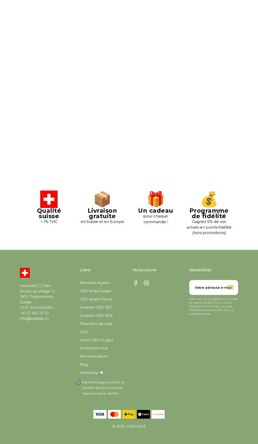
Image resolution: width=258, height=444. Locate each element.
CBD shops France (96, 299)
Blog (84, 365)
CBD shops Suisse (95, 291)
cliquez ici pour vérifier (100, 393)
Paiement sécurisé (96, 324)
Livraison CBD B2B (96, 315)
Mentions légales (95, 283)
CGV (84, 332)
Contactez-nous (94, 348)
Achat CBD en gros (96, 340)
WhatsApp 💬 (92, 373)
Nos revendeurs (94, 356)
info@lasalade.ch (34, 319)
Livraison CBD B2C (96, 307)
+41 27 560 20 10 (34, 313)
